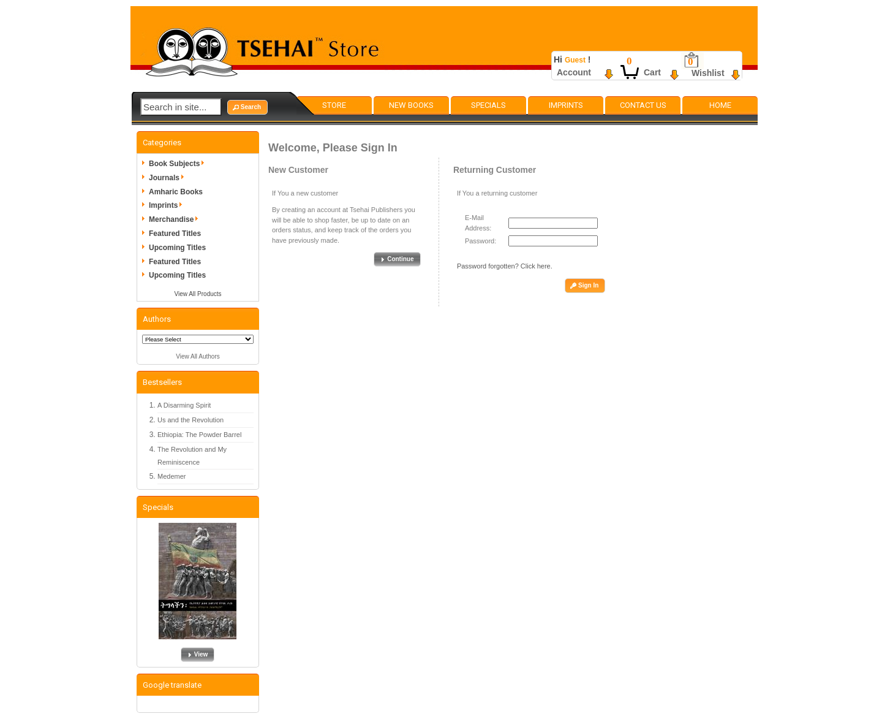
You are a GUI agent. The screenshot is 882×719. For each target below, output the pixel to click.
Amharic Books (176, 192)
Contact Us (643, 105)
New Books (411, 105)
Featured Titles (175, 233)
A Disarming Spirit (184, 405)
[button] (247, 107)
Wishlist (708, 73)
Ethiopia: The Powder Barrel (199, 434)
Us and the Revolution (190, 420)
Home (720, 105)
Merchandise (175, 219)
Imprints (566, 105)
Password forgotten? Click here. (504, 266)
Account (574, 72)
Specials (488, 105)
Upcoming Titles (177, 247)
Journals (168, 177)
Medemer (171, 476)
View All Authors (198, 356)
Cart (652, 72)
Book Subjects (178, 163)
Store (334, 105)
